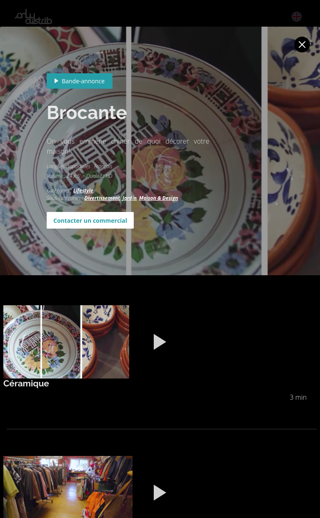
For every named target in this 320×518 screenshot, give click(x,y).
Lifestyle (83, 190)
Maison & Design (158, 198)
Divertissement (102, 198)
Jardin (129, 198)
